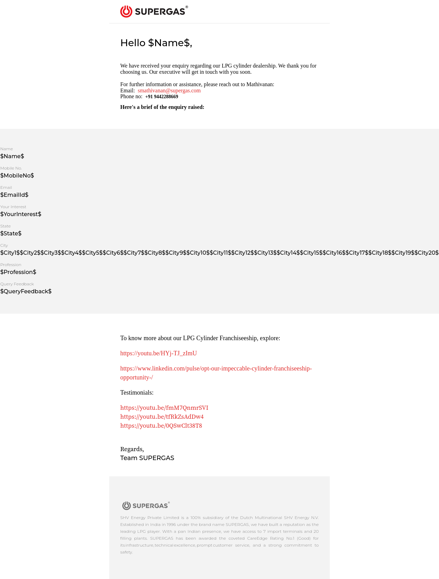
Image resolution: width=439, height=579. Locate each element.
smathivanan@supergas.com (169, 90)
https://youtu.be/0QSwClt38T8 (161, 425)
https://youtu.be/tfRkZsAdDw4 (162, 416)
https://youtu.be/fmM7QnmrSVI (164, 407)
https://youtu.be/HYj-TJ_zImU (158, 353)
